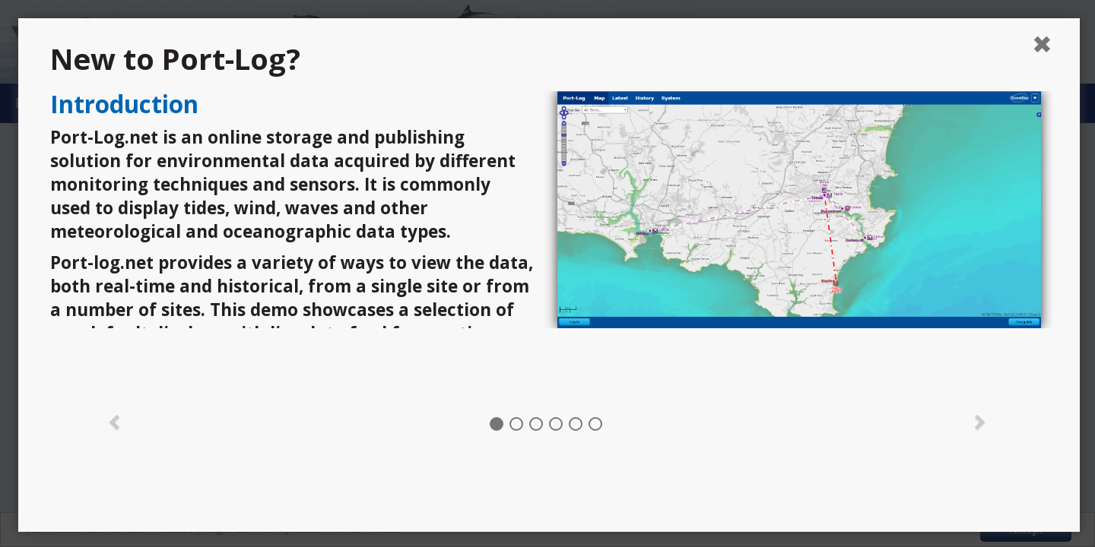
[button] (115, 420)
